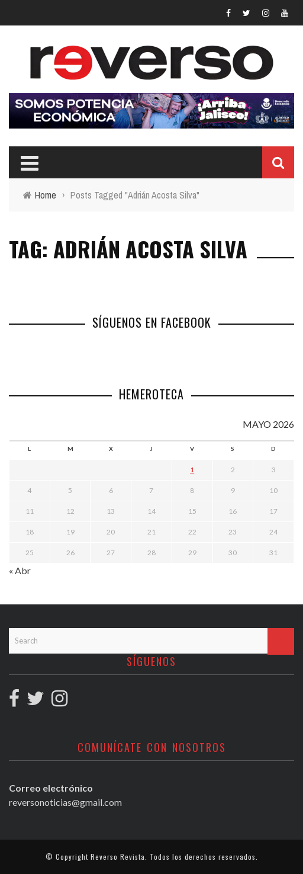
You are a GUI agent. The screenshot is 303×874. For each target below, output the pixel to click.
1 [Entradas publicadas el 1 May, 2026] (192, 469)
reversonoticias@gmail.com (65, 802)
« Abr (20, 570)
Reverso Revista (118, 856)
